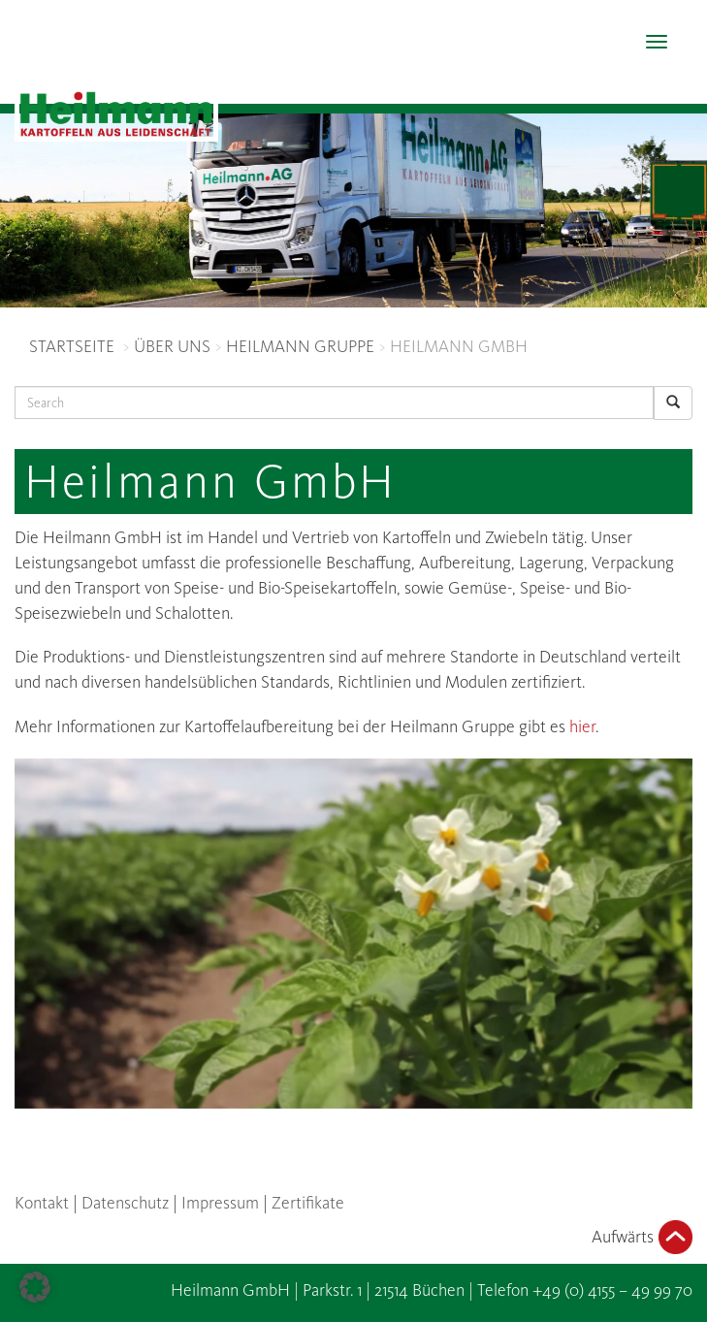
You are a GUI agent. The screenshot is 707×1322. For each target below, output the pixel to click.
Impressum (220, 1202)
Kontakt (42, 1202)
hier (582, 726)
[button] (35, 1287)
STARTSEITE (71, 346)
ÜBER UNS (172, 346)
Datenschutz (125, 1202)
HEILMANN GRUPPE (300, 346)
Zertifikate (308, 1202)
